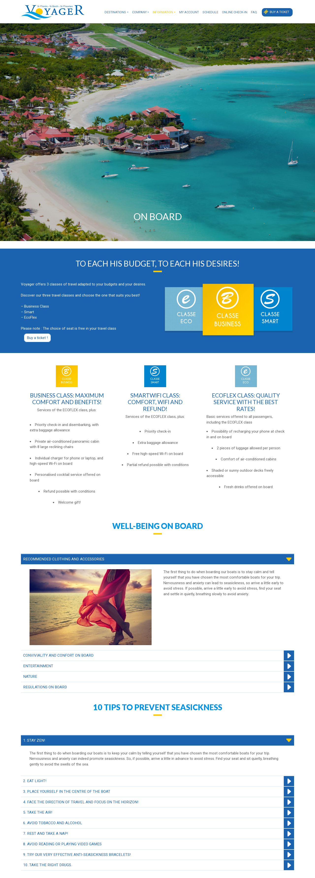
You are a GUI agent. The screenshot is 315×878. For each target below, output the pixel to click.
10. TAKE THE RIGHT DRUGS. (47, 865)
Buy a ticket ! (37, 338)
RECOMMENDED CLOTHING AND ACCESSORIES (63, 559)
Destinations (115, 12)
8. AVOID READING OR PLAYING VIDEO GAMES (62, 844)
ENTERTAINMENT (38, 666)
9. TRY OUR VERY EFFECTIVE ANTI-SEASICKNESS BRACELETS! (77, 855)
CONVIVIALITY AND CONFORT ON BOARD (58, 655)
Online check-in (234, 12)
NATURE (30, 677)
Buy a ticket (279, 12)
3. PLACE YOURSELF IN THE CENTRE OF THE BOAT (66, 792)
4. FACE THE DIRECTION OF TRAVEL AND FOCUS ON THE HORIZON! (80, 802)
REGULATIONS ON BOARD (45, 687)
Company (139, 12)
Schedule (210, 12)
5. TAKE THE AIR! (37, 813)
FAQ (254, 12)
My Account (189, 12)
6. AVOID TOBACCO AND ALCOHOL (52, 823)
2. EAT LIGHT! (34, 781)
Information (163, 12)
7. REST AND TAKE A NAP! (45, 834)
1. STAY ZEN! (34, 740)
